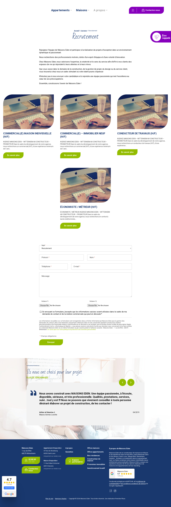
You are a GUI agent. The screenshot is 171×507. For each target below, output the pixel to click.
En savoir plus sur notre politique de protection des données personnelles (72, 329)
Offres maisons (93, 448)
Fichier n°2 (93, 301)
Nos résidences (93, 456)
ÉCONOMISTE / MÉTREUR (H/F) (78, 206)
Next (130, 382)
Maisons (81, 10)
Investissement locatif (96, 468)
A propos (99, 10)
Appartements (60, 10)
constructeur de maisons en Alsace (136, 453)
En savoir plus (13, 155)
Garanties (69, 452)
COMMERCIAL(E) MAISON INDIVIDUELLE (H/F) (27, 135)
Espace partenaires (75, 461)
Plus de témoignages (37, 377)
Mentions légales (60, 498)
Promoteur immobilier (96, 464)
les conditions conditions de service (133, 483)
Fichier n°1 (45, 301)
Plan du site (49, 498)
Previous (122, 382)
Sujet (44, 245)
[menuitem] (61, 10)
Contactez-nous (150, 10)
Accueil (76, 31)
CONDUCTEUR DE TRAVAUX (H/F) (137, 133)
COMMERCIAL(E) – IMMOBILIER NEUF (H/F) (82, 135)
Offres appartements (95, 452)
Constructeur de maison (93, 460)
